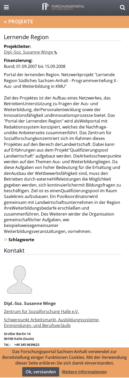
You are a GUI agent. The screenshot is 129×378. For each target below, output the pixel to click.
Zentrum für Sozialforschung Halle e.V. (41, 311)
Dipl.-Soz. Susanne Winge (29, 52)
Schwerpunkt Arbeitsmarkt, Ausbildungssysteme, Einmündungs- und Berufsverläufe (52, 322)
